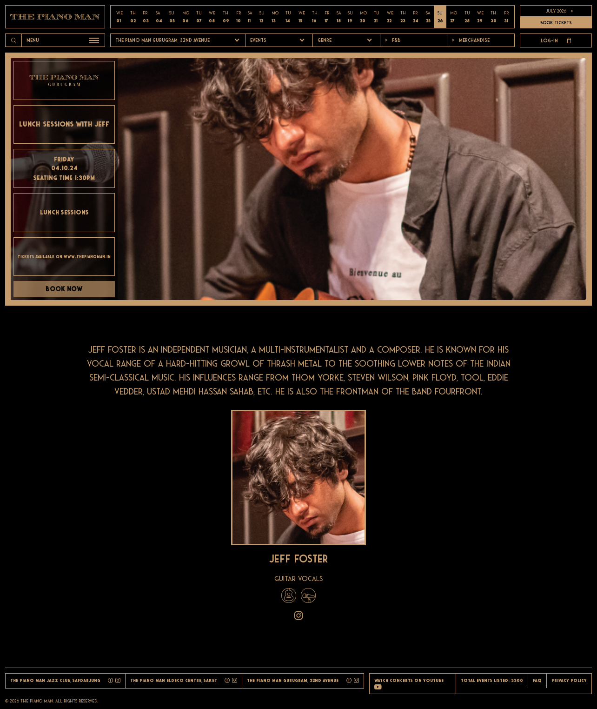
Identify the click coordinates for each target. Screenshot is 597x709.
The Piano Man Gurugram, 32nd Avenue (162, 40)
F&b (393, 40)
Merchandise (471, 40)
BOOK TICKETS (555, 22)
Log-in (556, 40)
